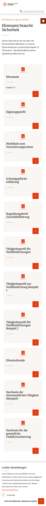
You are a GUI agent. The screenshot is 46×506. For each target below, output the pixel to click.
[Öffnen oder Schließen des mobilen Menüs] (3, 11)
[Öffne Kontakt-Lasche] (43, 21)
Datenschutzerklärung (10, 490)
